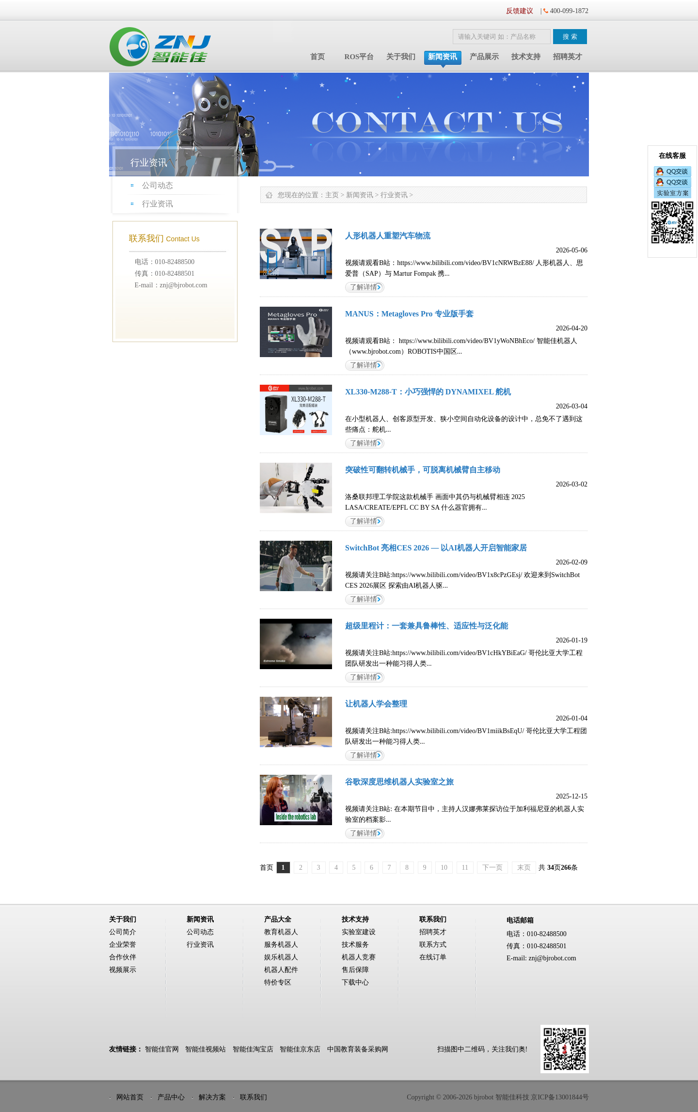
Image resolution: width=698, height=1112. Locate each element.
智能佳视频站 (205, 1049)
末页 (524, 867)
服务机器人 (281, 944)
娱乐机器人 (281, 957)
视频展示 (122, 969)
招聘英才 (567, 57)
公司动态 (157, 185)
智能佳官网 (162, 1049)
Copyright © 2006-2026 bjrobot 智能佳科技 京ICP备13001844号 (498, 1097)
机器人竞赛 (359, 957)
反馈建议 (519, 11)
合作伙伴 (122, 957)
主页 (332, 195)
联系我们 (253, 1097)
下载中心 (355, 982)
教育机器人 (281, 932)
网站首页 (129, 1097)
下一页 (492, 867)
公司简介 (122, 932)
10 (444, 867)
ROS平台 (359, 57)
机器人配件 (281, 969)
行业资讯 (157, 204)
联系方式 (432, 944)
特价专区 (277, 982)
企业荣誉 (122, 944)
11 (465, 867)
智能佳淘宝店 (253, 1049)
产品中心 (171, 1097)
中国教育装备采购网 (357, 1049)
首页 (317, 57)
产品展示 (484, 57)
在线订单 (432, 957)
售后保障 (355, 969)
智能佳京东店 (300, 1049)
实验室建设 (359, 932)
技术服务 (355, 944)
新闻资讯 (442, 57)
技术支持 (525, 57)
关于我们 (400, 57)
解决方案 (212, 1097)
